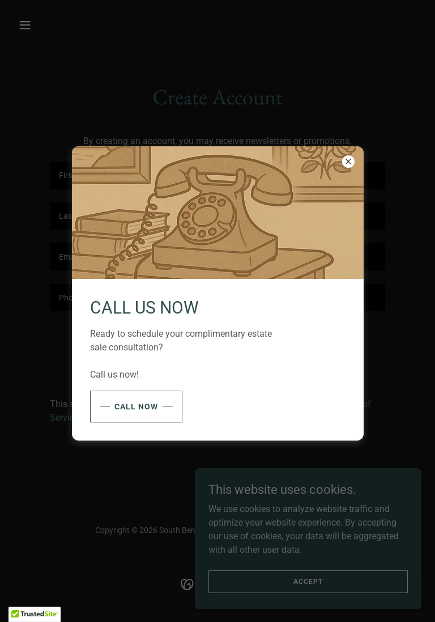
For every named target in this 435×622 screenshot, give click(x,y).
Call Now (136, 406)
